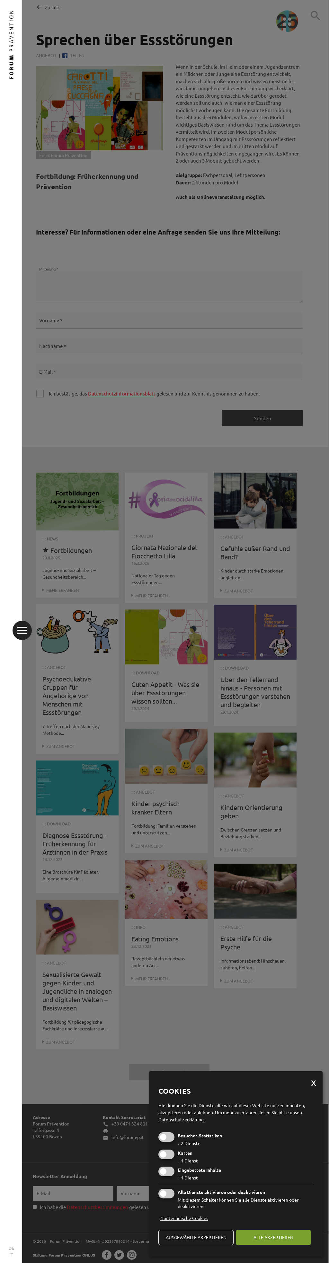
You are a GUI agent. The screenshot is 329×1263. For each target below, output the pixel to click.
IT (11, 1255)
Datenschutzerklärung (181, 1119)
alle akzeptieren (273, 1237)
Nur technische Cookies (184, 1218)
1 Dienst (188, 1160)
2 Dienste (189, 1143)
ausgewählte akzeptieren (196, 1237)
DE (11, 1248)
